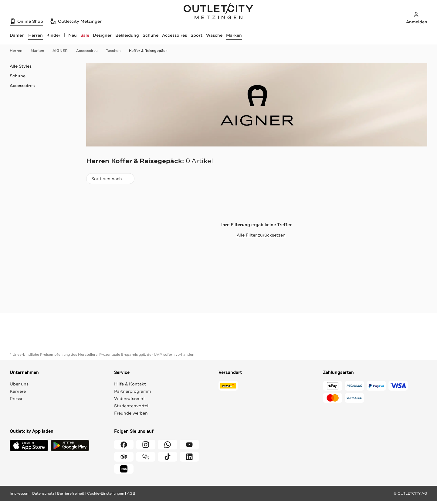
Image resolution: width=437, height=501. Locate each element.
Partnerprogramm (132, 391)
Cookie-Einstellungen (105, 493)
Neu (72, 35)
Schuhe (150, 35)
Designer (102, 35)
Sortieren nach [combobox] (110, 180)
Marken (234, 35)
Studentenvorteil (132, 406)
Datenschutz (43, 493)
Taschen (116, 50)
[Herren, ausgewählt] (35, 35)
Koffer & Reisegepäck (148, 50)
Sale (84, 35)
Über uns (19, 384)
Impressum (19, 493)
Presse (16, 398)
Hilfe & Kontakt (130, 384)
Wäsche (214, 35)
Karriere (18, 391)
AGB (131, 493)
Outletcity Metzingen (218, 11)
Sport (196, 35)
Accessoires (174, 35)
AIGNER (63, 50)
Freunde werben (131, 413)
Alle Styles (21, 66)
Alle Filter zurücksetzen (257, 235)
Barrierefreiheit (70, 493)
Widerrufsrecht (129, 398)
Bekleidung (127, 35)
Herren (19, 50)
